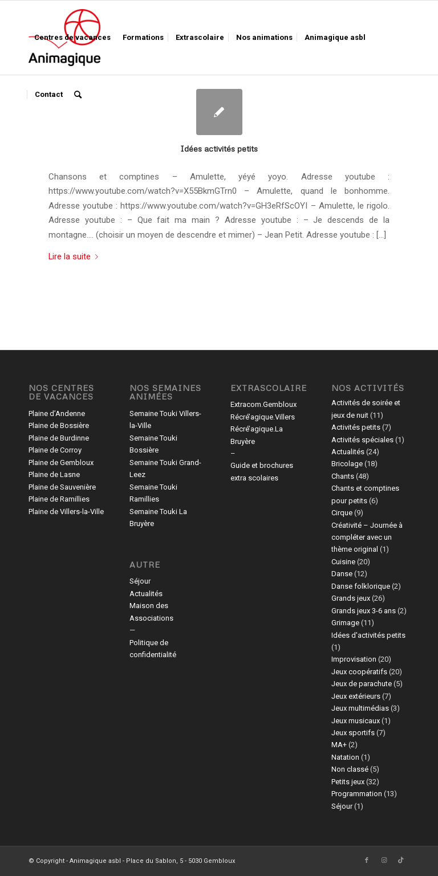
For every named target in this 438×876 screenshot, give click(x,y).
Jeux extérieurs (355, 696)
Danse (341, 573)
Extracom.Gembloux (263, 404)
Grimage (345, 622)
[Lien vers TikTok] (400, 860)
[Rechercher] (77, 94)
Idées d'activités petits (368, 635)
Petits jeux (347, 781)
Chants (342, 476)
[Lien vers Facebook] (366, 860)
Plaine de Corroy (55, 450)
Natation (345, 757)
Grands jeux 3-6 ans (363, 610)
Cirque (341, 512)
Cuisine (343, 561)
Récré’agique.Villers (262, 417)
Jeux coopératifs (359, 671)
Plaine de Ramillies (59, 499)
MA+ (339, 744)
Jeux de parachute (361, 683)
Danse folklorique (360, 586)
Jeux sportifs (353, 732)
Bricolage (347, 463)
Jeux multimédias (360, 708)
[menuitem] (72, 37)
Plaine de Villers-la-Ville (66, 511)
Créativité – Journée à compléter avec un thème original (367, 537)
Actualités (146, 593)
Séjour (140, 581)
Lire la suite (75, 256)
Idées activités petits (219, 148)
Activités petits (355, 427)
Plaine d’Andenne (57, 413)
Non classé (349, 769)
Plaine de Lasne (54, 474)
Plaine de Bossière (59, 425)
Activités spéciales (362, 439)
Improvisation (353, 659)
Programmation (356, 793)
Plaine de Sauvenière (62, 487)
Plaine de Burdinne (59, 438)
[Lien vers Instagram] (383, 860)
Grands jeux (350, 598)
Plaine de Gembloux (61, 462)
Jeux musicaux (355, 720)
